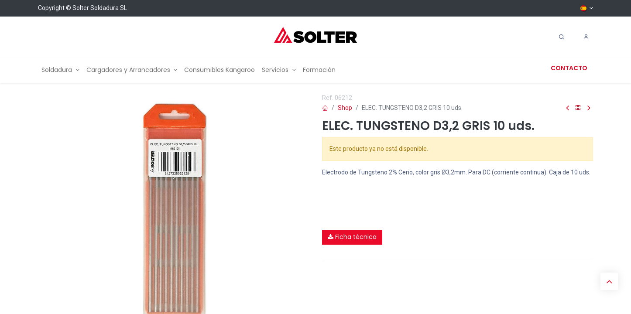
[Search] (562, 37)
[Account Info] (586, 37)
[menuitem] (60, 70)
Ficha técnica (352, 236)
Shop (345, 107)
